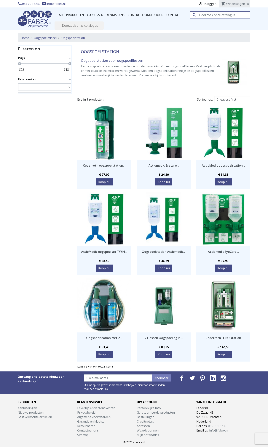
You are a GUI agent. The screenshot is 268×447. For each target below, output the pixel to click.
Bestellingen (145, 417)
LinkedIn (213, 378)
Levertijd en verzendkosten (96, 408)
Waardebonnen (148, 430)
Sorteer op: (205, 99)
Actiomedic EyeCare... (223, 252)
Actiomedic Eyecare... (164, 165)
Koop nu (104, 182)
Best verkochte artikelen (35, 417)
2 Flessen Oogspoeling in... (164, 338)
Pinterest (202, 378)
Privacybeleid (86, 412)
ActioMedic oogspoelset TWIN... (104, 252)
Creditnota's (145, 421)
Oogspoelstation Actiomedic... (164, 252)
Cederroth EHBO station (223, 338)
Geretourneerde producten (156, 412)
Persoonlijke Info (149, 408)
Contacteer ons (88, 430)
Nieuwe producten (31, 412)
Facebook (181, 378)
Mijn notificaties (148, 435)
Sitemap (83, 435)
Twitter (192, 378)
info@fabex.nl (54, 4)
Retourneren (86, 426)
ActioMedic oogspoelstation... (223, 165)
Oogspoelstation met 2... (104, 338)
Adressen (143, 426)
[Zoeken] (220, 14)
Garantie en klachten (91, 421)
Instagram (223, 378)
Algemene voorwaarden (94, 417)
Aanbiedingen (27, 408)
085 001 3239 (29, 4)
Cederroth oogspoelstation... (104, 165)
